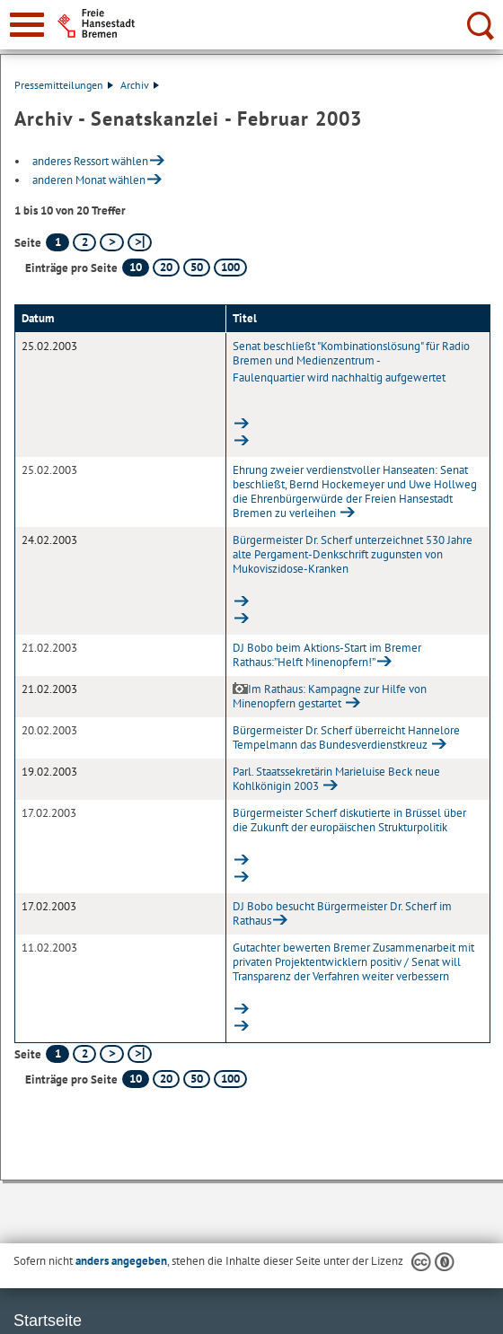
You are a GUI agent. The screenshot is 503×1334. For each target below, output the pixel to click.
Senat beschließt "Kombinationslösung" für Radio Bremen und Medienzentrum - (358, 377)
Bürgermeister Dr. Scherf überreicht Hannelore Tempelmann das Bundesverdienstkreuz (346, 737)
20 (166, 267)
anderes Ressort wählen (90, 161)
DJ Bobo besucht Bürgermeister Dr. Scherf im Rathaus (342, 913)
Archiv (139, 85)
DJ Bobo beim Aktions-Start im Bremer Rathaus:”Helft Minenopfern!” (327, 655)
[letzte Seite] (140, 242)
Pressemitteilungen (63, 85)
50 (196, 267)
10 (135, 267)
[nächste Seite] (112, 242)
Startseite (47, 1321)
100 (230, 267)
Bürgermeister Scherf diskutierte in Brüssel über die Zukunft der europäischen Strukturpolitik (358, 829)
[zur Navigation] (27, 24)
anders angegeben (121, 1260)
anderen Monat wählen (89, 180)
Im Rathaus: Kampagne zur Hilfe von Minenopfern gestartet (330, 696)
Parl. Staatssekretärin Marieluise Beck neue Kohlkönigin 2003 (336, 779)
